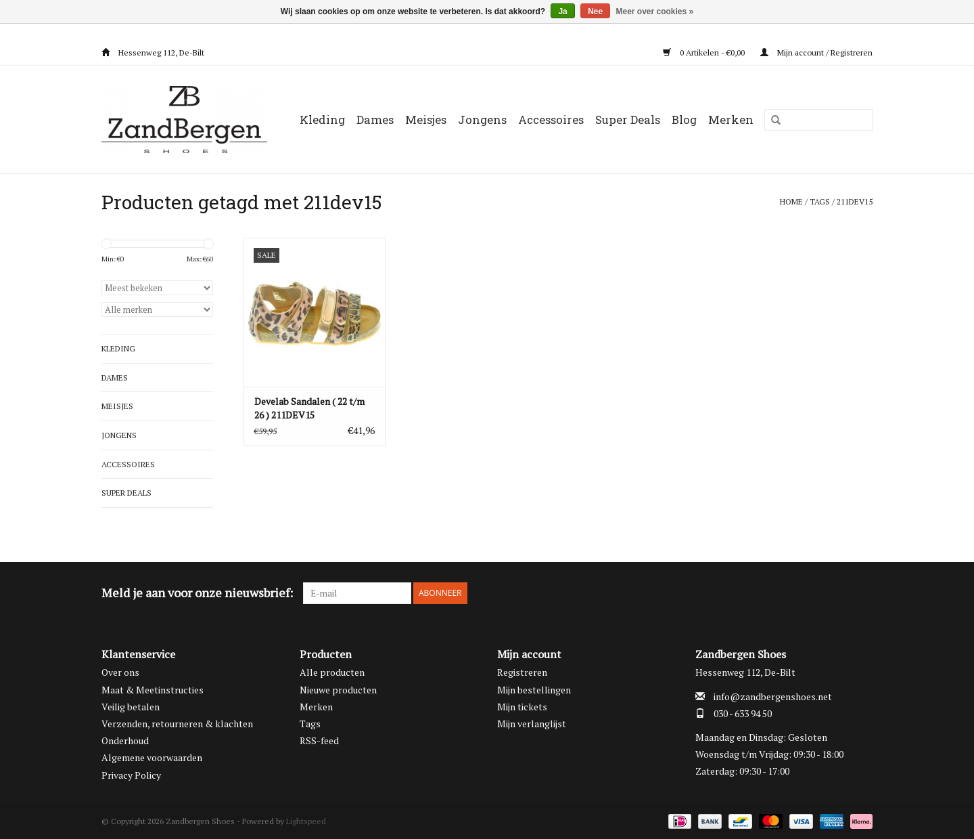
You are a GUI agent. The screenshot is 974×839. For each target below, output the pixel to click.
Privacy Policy (131, 775)
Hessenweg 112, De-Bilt (152, 52)
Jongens (482, 119)
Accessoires (551, 119)
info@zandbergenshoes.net (773, 696)
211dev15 (855, 201)
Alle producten (332, 672)
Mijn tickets (522, 706)
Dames (375, 119)
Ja (562, 11)
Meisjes (425, 119)
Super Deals (627, 119)
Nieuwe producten (338, 689)
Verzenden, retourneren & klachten (177, 723)
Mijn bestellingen (534, 689)
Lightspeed (306, 821)
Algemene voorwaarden (151, 757)
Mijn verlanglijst (531, 723)
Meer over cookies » (655, 11)
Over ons (120, 672)
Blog (684, 119)
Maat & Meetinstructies (152, 689)
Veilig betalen (130, 706)
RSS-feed (319, 740)
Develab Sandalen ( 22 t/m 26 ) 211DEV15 (309, 408)
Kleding (322, 119)
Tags (820, 201)
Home (791, 201)
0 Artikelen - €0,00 (705, 52)
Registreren (522, 672)
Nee (595, 11)
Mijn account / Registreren (816, 52)
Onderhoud (125, 740)
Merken (730, 119)
